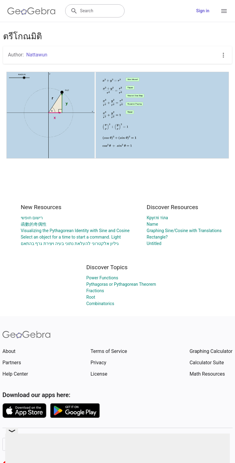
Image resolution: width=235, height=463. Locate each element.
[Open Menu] (224, 11)
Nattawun (36, 55)
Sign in (202, 10)
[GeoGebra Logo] (31, 11)
